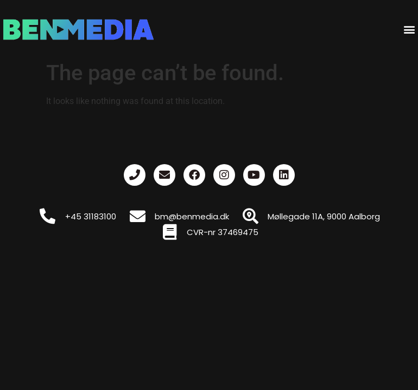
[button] (409, 29)
